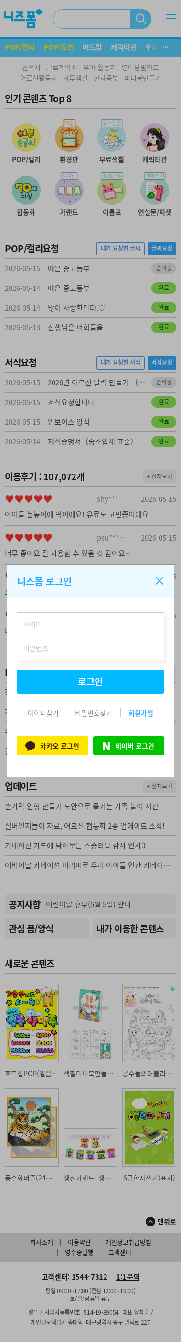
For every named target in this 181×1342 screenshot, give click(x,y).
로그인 (91, 681)
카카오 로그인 (52, 745)
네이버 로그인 (128, 746)
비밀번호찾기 (93, 712)
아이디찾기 (43, 712)
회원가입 (140, 712)
